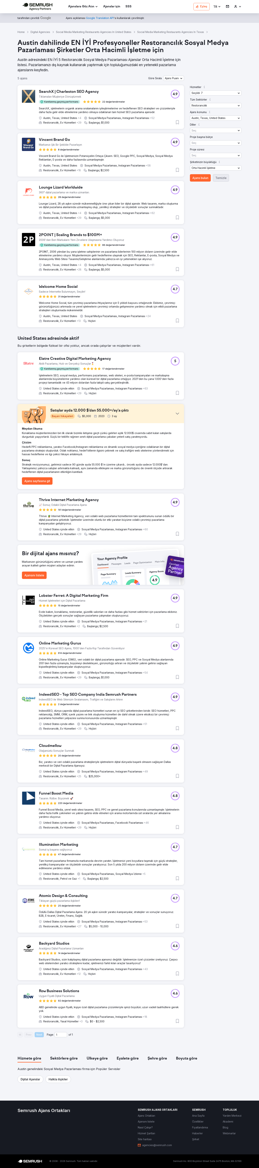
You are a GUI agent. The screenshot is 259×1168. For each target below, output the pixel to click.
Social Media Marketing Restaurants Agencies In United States (93, 32)
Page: (50, 1034)
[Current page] (61, 1034)
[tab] (29, 1058)
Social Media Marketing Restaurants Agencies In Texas (170, 32)
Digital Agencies (40, 32)
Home (21, 32)
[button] (217, 7)
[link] (111, 6)
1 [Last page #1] (72, 1034)
